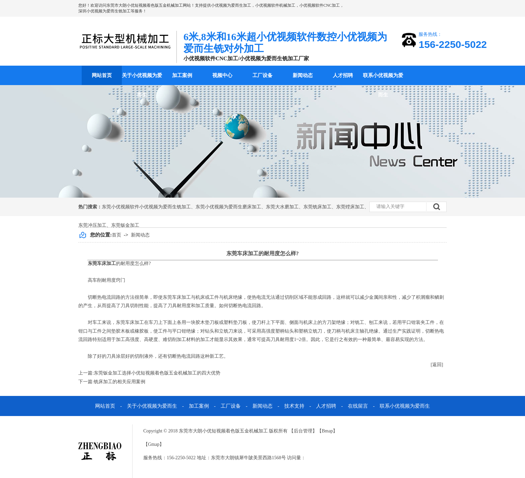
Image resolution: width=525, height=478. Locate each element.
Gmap (153, 444)
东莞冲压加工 (92, 225)
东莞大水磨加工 (282, 206)
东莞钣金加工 (125, 225)
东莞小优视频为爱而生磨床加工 (228, 206)
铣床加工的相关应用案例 (119, 381)
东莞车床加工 (102, 263)
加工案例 (182, 75)
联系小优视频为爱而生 (383, 85)
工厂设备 (262, 75)
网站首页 (102, 75)
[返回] (437, 364)
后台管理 (303, 430)
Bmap (327, 430)
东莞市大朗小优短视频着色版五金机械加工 (144, 5)
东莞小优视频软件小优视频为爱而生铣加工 (146, 206)
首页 (116, 234)
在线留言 (358, 406)
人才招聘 (343, 75)
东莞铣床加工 (317, 206)
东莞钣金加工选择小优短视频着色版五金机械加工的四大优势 (157, 372)
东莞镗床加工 (350, 206)
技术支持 (294, 406)
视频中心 (222, 75)
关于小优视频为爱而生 (142, 85)
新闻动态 (303, 75)
